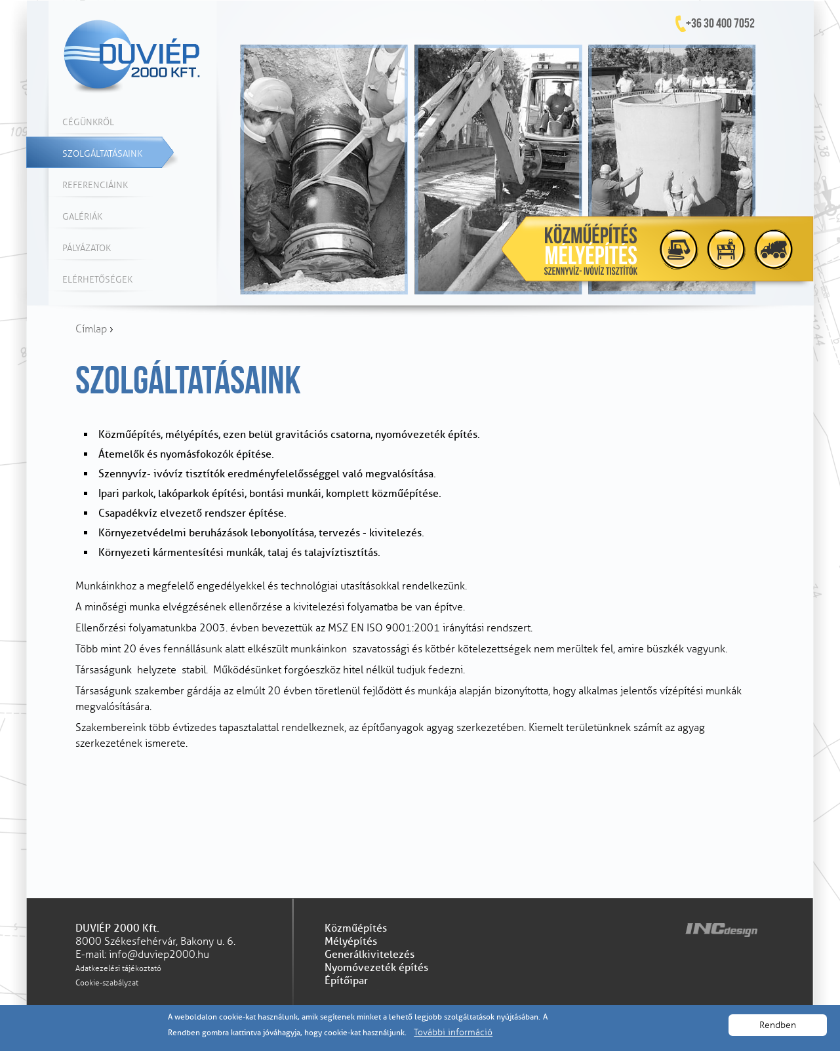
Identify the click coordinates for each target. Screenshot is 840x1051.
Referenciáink (95, 185)
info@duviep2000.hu (159, 954)
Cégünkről (88, 122)
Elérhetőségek (97, 279)
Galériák (82, 216)
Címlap (91, 329)
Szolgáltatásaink (102, 153)
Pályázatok (86, 248)
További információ (453, 1032)
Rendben (777, 1025)
